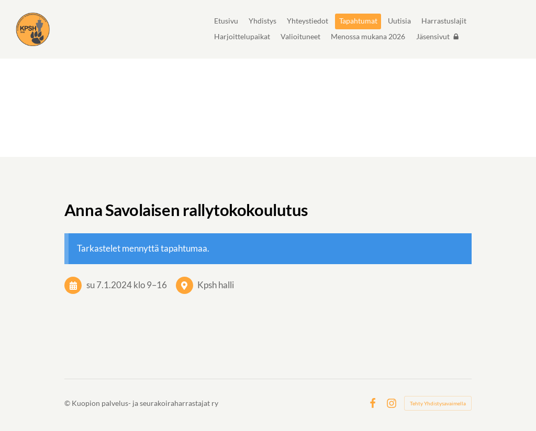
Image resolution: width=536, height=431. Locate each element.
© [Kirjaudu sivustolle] (68, 403)
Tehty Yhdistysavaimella (438, 403)
